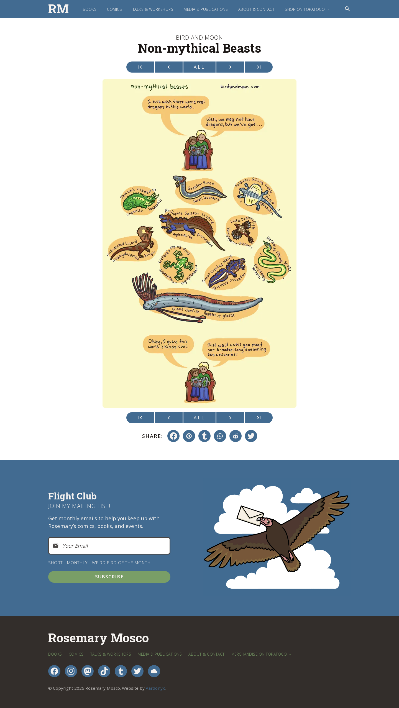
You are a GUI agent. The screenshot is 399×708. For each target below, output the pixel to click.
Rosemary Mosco (98, 638)
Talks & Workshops (152, 9)
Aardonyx (155, 688)
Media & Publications (206, 9)
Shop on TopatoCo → (307, 9)
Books (90, 9)
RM (58, 8)
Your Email (75, 545)
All (199, 67)
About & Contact (256, 9)
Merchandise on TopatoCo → (261, 654)
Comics (114, 9)
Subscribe (109, 576)
